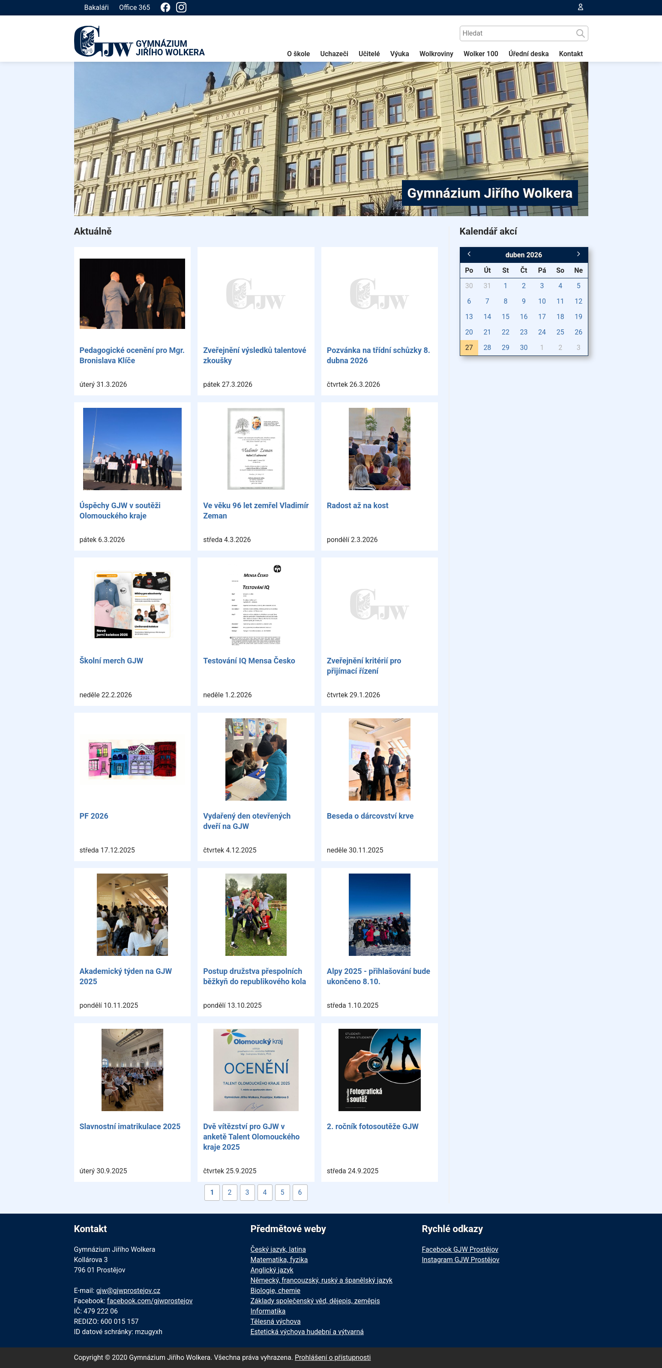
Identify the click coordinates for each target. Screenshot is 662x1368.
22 (505, 332)
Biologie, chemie (276, 1291)
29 (505, 348)
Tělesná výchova (276, 1321)
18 (560, 317)
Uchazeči (334, 54)
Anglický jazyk (272, 1270)
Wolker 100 (481, 54)
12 (578, 301)
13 (469, 317)
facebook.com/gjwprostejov (150, 1301)
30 (469, 286)
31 (487, 286)
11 (560, 301)
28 (487, 348)
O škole (298, 54)
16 (524, 317)
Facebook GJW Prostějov (460, 1249)
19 (578, 317)
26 (578, 332)
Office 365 (134, 7)
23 (524, 332)
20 (469, 332)
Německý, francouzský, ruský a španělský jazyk (321, 1280)
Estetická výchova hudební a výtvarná (307, 1332)
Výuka (399, 54)
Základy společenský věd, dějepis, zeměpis (315, 1301)
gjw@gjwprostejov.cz (128, 1291)
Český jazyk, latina (278, 1249)
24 (542, 332)
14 (487, 317)
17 (542, 317)
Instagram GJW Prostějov (461, 1260)
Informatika (268, 1311)
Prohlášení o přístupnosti (333, 1357)
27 (469, 348)
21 (487, 332)
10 (542, 301)
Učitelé (369, 54)
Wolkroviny (436, 54)
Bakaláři (96, 7)
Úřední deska (529, 54)
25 (560, 332)
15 (505, 317)
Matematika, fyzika (279, 1260)
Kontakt (571, 54)
